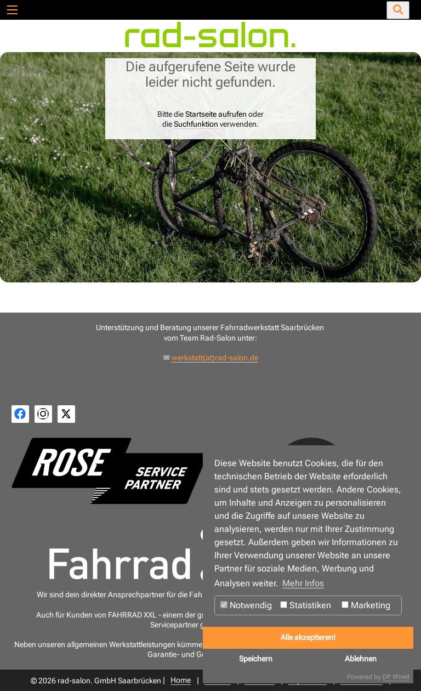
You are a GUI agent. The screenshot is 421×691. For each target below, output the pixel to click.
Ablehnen (361, 659)
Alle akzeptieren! (308, 637)
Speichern (255, 659)
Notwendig (246, 605)
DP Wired (396, 677)
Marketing (366, 605)
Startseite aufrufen (216, 114)
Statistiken (305, 605)
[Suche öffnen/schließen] (397, 10)
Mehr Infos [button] (303, 583)
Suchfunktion (196, 124)
